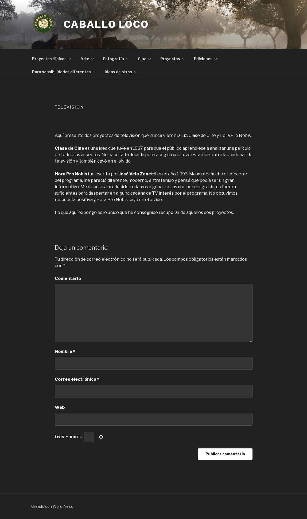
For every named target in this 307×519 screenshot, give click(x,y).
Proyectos (172, 58)
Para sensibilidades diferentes (64, 72)
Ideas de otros (121, 72)
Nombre (65, 351)
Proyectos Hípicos (52, 58)
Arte (87, 58)
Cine (144, 58)
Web (60, 407)
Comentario (68, 278)
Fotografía (116, 58)
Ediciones (205, 58)
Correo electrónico (77, 379)
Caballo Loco (106, 24)
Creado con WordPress (52, 506)
